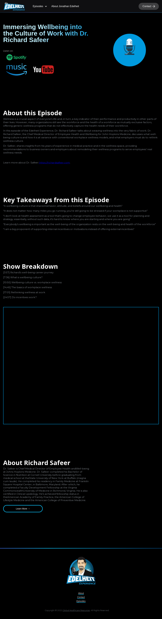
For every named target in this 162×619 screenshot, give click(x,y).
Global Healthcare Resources (76, 611)
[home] (14, 6)
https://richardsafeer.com (54, 162)
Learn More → (23, 508)
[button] (39, 6)
